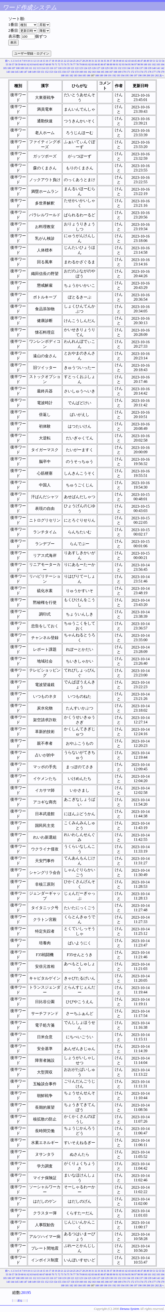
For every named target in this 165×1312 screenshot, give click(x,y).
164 (98, 71)
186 (88, 75)
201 (152, 75)
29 (86, 60)
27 (80, 60)
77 (74, 64)
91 (117, 64)
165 (102, 71)
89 (111, 64)
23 (68, 60)
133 (124, 68)
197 (135, 75)
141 (158, 68)
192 (114, 75)
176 (150, 71)
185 (84, 75)
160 (81, 71)
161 (85, 71)
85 (99, 64)
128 (102, 68)
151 (42, 71)
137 (141, 68)
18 (53, 60)
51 (154, 60)
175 (145, 71)
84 (95, 64)
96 (132, 64)
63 (31, 64)
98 (138, 64)
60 (22, 64)
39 (117, 60)
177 (154, 71)
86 (102, 64)
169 (119, 71)
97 (135, 64)
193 (118, 75)
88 (108, 64)
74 (65, 64)
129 (107, 68)
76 (71, 64)
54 (163, 60)
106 (9, 68)
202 (157, 75)
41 (123, 60)
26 (77, 60)
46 (138, 60)
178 (158, 71)
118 (60, 68)
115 (47, 68)
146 (21, 71)
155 (59, 71)
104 (162, 64)
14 (40, 60)
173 (137, 71)
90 (114, 64)
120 (68, 68)
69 (50, 64)
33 (99, 60)
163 (94, 71)
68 (47, 64)
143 (8, 71)
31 (93, 60)
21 (62, 60)
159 (77, 71)
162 (90, 71)
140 (154, 68)
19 (56, 60)
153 (51, 71)
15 (44, 60)
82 (89, 64)
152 (47, 71)
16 (47, 60)
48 (144, 60)
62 (28, 64)
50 (151, 60)
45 (135, 60)
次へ (161, 75)
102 (154, 64)
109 (22, 68)
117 (56, 68)
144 (12, 71)
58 (16, 64)
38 (114, 60)
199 (144, 75)
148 (30, 71)
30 (89, 60)
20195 (26, 1292)
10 (28, 60)
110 (26, 68)
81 (86, 64)
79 (80, 64)
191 (110, 75)
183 (75, 75)
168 (115, 71)
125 (90, 68)
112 (34, 68)
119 (64, 68)
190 (105, 75)
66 (40, 64)
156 (64, 71)
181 (67, 75)
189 (101, 75)
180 (63, 75)
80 (83, 64)
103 (158, 64)
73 (62, 64)
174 (141, 71)
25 (74, 60)
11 (31, 60)
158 (72, 71)
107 (13, 68)
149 (34, 71)
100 (145, 64)
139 (150, 68)
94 (126, 64)
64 (34, 64)
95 (129, 64)
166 (107, 71)
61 (25, 64)
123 (81, 68)
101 (150, 64)
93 (123, 64)
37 (111, 60)
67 (44, 64)
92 (120, 64)
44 (132, 60)
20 (59, 60)
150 (38, 71)
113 (39, 68)
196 (131, 75)
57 (13, 64)
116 (51, 68)
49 (148, 60)
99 (142, 64)
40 (120, 60)
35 (105, 60)
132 (119, 68)
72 (59, 64)
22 (65, 60)
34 (102, 60)
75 (68, 64)
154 (55, 71)
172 (132, 71)
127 (98, 68)
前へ (7, 60)
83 (93, 64)
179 (162, 71)
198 (140, 75)
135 (132, 68)
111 (30, 68)
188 (97, 75)
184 (80, 75)
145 (17, 71)
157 (68, 71)
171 (128, 71)
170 (124, 71)
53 (160, 60)
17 (50, 60)
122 (77, 68)
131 (115, 68)
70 (53, 64)
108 (18, 68)
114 (43, 68)
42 (126, 60)
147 (25, 71)
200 (148, 75)
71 (56, 64)
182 (71, 75)
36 (108, 60)
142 (162, 68)
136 (137, 68)
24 (71, 60)
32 (95, 60)
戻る (19, 1300)
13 (37, 60)
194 (123, 75)
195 (127, 75)
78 (77, 64)
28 (83, 60)
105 (5, 68)
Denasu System (129, 1309)
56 (10, 64)
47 (142, 60)
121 (72, 68)
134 (128, 68)
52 (157, 60)
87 (105, 64)
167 (111, 71)
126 (94, 68)
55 (7, 64)
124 (85, 68)
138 (145, 68)
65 (37, 64)
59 (19, 64)
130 (111, 68)
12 (34, 60)
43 (129, 60)
